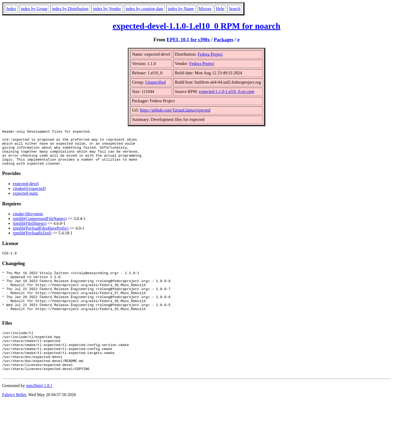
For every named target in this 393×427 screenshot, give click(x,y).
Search (235, 8)
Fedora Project (210, 54)
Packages (223, 39)
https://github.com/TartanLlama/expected (175, 110)
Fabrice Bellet (14, 420)
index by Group (34, 8)
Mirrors (205, 8)
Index (11, 8)
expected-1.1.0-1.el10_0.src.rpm (226, 91)
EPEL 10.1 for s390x (188, 39)
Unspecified (155, 82)
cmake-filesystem (28, 221)
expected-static (25, 200)
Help (220, 8)
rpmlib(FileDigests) (29, 230)
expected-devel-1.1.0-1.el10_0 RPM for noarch (197, 26)
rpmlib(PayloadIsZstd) (32, 240)
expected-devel (26, 191)
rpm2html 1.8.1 (39, 411)
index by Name (181, 8)
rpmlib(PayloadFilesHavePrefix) (40, 235)
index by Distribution (70, 8)
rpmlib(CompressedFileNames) (40, 225)
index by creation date (144, 8)
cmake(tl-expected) (29, 195)
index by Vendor (107, 8)
